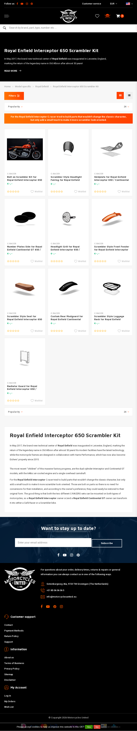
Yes (89, 727)
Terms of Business (14, 662)
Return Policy (11, 635)
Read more (12, 71)
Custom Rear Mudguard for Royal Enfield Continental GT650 (67, 319)
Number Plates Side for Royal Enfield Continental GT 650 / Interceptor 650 (24, 249)
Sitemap (8, 673)
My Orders (9, 700)
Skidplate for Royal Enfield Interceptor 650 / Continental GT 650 (111, 179)
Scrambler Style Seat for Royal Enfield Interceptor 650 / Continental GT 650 (24, 319)
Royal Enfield (42, 86)
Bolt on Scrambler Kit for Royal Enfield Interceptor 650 (24, 178)
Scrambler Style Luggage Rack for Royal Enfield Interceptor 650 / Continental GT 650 (111, 321)
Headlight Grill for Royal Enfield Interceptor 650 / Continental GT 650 (65, 249)
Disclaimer (10, 679)
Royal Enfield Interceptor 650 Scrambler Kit (75, 86)
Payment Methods (14, 630)
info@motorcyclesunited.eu (61, 596)
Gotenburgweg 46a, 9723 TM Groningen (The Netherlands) (77, 583)
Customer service (91, 3)
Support (8, 641)
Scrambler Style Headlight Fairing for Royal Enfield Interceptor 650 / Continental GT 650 (68, 181)
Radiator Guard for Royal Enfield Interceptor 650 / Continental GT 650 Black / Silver (23, 391)
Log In (7, 695)
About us (9, 656)
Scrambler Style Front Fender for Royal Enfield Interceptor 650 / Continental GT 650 (111, 249)
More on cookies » (110, 726)
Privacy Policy (11, 668)
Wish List (9, 706)
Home (7, 86)
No (97, 727)
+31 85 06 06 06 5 (55, 589)
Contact (8, 624)
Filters (14, 95)
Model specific (23, 86)
